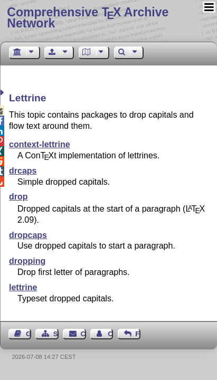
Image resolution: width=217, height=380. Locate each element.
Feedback (137, 334)
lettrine (23, 287)
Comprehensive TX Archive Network (87, 17)
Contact (83, 334)
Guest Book (28, 334)
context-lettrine (39, 144)
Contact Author (110, 334)
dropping (27, 260)
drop (18, 196)
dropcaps (28, 235)
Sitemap (56, 334)
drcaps (22, 170)
